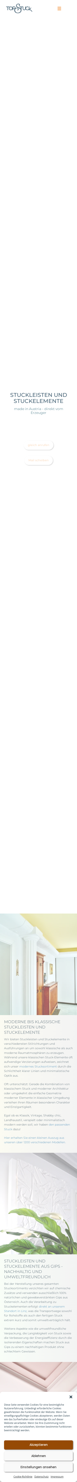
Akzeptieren (38, 1445)
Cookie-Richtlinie (22, 1476)
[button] (71, 1397)
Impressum (57, 1476)
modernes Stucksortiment (38, 1066)
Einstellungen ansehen (38, 1467)
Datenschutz (41, 1476)
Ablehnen (38, 1456)
